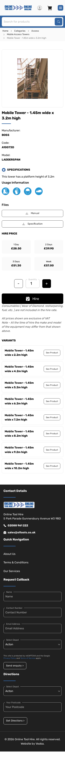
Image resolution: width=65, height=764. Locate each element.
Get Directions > (15, 720)
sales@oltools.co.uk (19, 532)
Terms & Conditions (15, 562)
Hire (32, 299)
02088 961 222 (15, 525)
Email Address (13, 624)
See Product (52, 352)
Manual (32, 213)
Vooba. (40, 743)
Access (35, 31)
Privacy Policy (9, 658)
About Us (9, 554)
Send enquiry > (15, 665)
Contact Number (14, 608)
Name (9, 592)
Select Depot (12, 640)
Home (5, 31)
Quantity (32, 279)
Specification (32, 223)
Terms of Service (27, 658)
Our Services (11, 571)
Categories (19, 31)
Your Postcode (13, 702)
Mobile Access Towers (18, 34)
